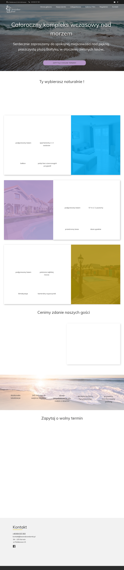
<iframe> (91, 538)
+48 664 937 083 (19, 534)
